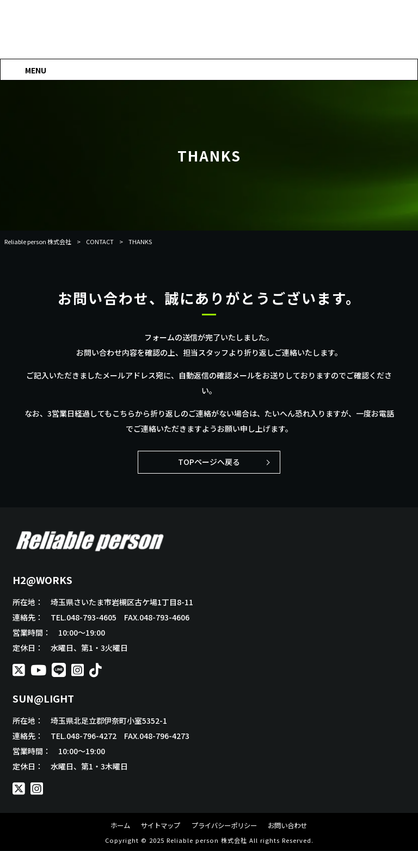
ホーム (114, 826)
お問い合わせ (293, 826)
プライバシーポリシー (224, 826)
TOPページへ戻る (209, 461)
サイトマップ (157, 826)
